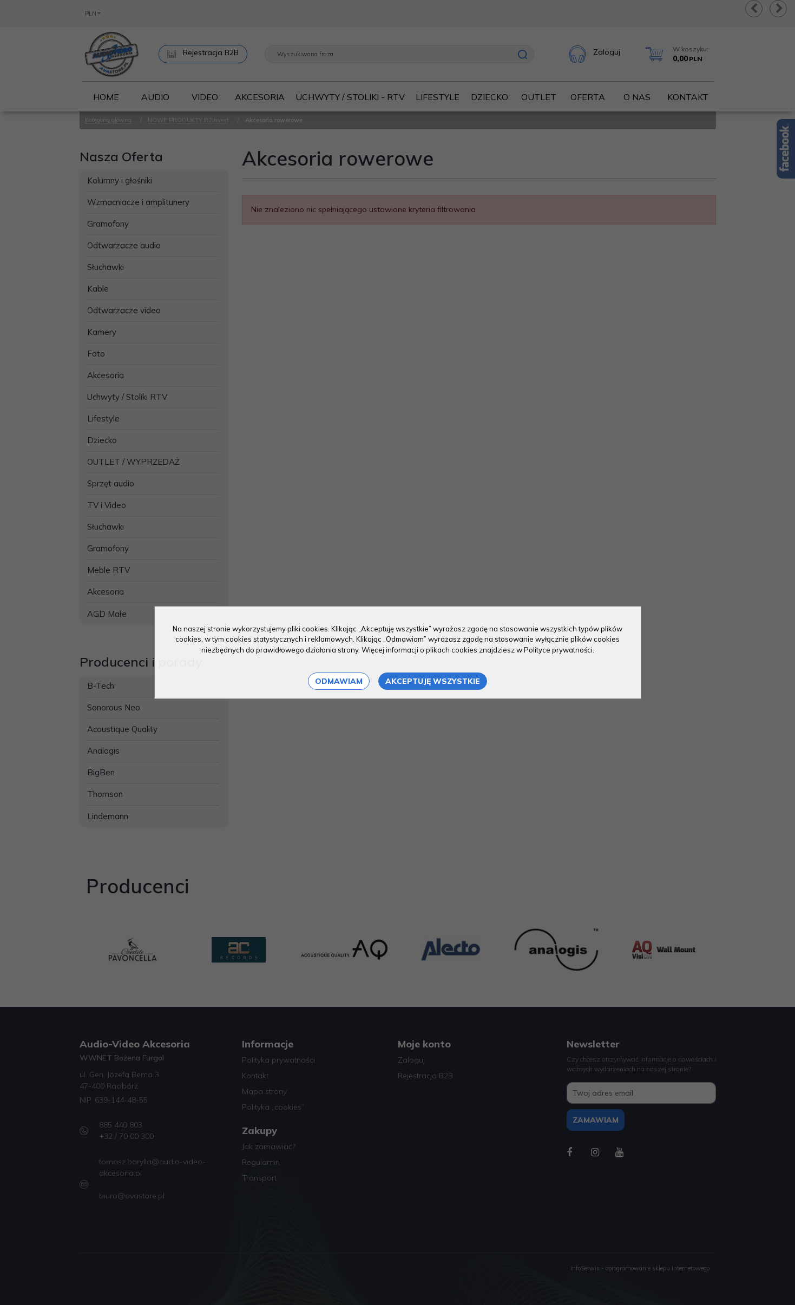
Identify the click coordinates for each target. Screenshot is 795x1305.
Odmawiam (339, 681)
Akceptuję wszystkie (432, 681)
